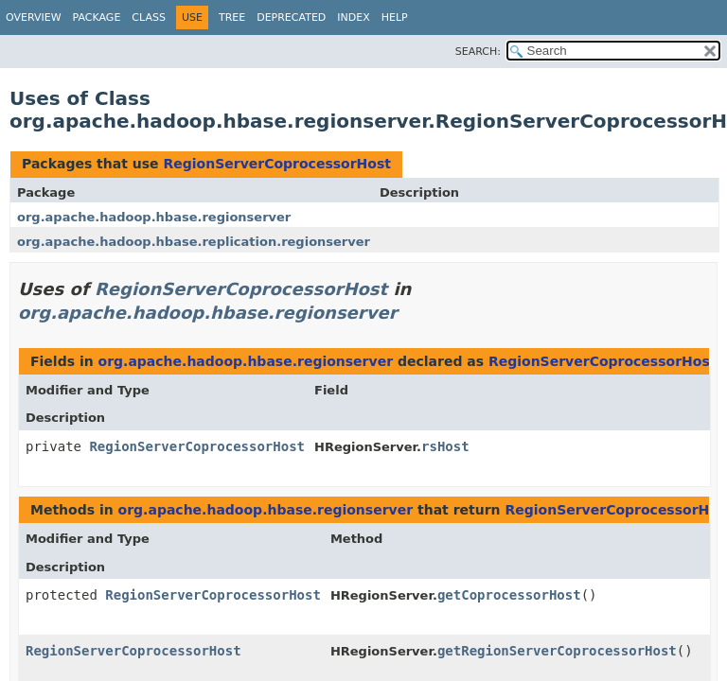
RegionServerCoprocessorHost (276, 163)
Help (394, 17)
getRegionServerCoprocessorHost (557, 650)
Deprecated (291, 17)
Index (353, 17)
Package (97, 17)
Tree (232, 17)
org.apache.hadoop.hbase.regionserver (154, 217)
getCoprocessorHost (509, 594)
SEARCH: (478, 51)
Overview (34, 17)
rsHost (445, 446)
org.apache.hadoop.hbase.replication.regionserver (193, 242)
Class (149, 17)
